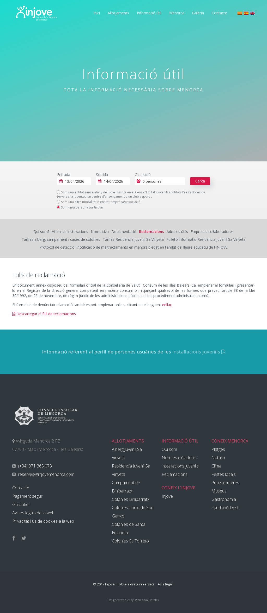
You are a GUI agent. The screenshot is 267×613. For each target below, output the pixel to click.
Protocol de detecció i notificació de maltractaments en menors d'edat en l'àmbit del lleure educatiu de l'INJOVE (133, 247)
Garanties (21, 504)
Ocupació (143, 174)
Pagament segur (27, 496)
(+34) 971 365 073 (34, 466)
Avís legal (165, 584)
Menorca (176, 12)
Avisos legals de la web (33, 513)
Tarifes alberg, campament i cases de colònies (61, 239)
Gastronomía (223, 499)
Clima (216, 466)
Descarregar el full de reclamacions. (44, 313)
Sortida (102, 174)
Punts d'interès (225, 482)
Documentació (123, 231)
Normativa (100, 231)
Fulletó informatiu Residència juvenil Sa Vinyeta (206, 239)
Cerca (200, 181)
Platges (218, 449)
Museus (219, 491)
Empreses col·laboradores (212, 231)
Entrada (63, 174)
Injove (167, 496)
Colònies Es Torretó (130, 541)
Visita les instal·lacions (70, 231)
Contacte (219, 12)
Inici (96, 12)
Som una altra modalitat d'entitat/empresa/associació (99, 202)
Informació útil (149, 12)
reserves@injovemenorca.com (45, 474)
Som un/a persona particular (80, 207)
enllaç (167, 304)
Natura (218, 457)
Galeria (198, 12)
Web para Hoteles (147, 600)
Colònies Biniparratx (130, 499)
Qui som (169, 449)
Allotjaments (118, 12)
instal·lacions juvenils (198, 352)
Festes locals (223, 474)
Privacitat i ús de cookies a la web (43, 521)
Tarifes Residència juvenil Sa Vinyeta (133, 239)
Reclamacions (151, 231)
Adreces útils (177, 231)
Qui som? (41, 231)
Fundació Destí (225, 507)
